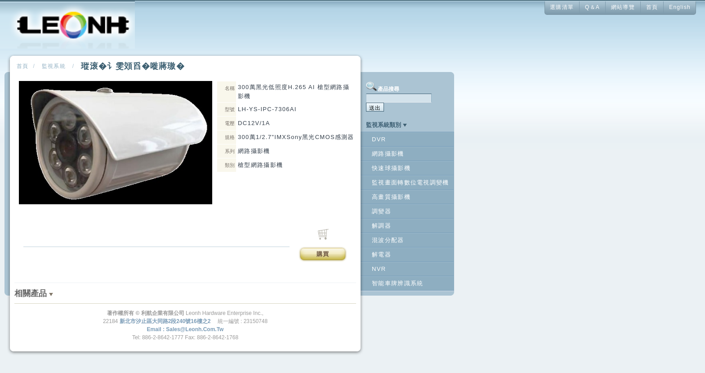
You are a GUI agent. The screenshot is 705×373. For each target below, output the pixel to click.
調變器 (381, 211)
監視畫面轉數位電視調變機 (410, 182)
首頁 (652, 7)
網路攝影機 (388, 153)
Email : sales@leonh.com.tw (185, 329)
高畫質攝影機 (391, 196)
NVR (379, 268)
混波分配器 (388, 240)
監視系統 (54, 66)
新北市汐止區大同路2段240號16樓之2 (165, 321)
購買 (323, 254)
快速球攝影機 (391, 168)
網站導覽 (623, 7)
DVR (379, 139)
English (680, 7)
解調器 (381, 225)
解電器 (381, 254)
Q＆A (592, 7)
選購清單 (562, 7)
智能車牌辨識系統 (397, 283)
